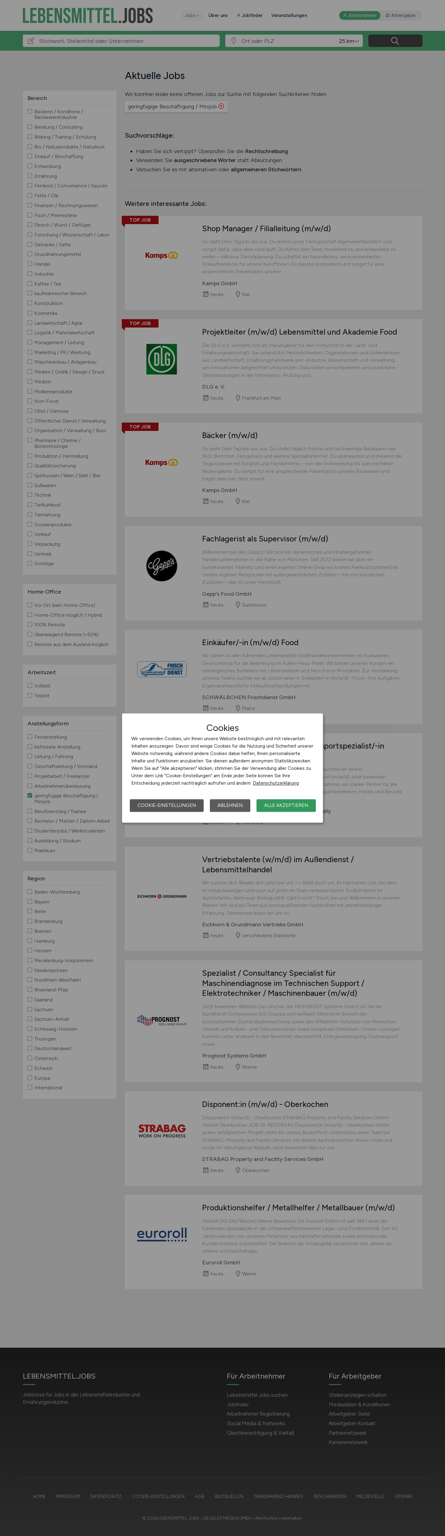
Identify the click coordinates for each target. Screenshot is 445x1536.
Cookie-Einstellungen (167, 805)
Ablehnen (230, 805)
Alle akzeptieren (286, 805)
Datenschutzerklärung (276, 783)
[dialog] (222, 768)
